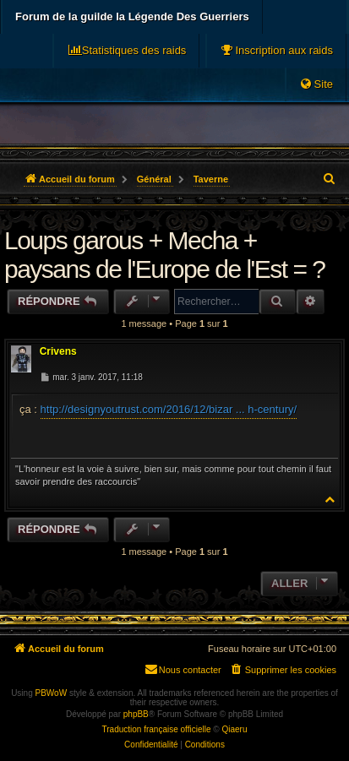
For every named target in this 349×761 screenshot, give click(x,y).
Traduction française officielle (156, 729)
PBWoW (51, 693)
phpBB (136, 714)
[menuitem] (276, 51)
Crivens (58, 351)
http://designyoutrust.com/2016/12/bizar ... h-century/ (169, 409)
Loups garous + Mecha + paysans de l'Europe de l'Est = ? (164, 254)
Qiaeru (234, 729)
